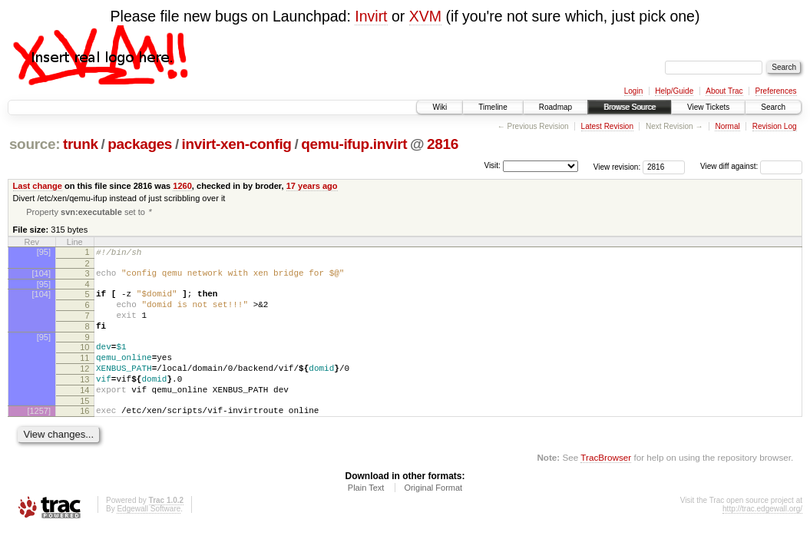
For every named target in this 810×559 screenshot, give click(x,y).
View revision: (617, 166)
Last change (37, 185)
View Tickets (708, 107)
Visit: (492, 165)
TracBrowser (605, 486)
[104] (41, 277)
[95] (44, 253)
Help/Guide (674, 91)
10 (84, 362)
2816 (442, 144)
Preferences (776, 91)
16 (84, 437)
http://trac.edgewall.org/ (762, 538)
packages (139, 144)
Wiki (439, 107)
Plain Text (366, 516)
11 (84, 375)
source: (34, 144)
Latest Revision (607, 126)
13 (84, 401)
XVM (425, 16)
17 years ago (312, 185)
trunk (80, 144)
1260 (182, 185)
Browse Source (629, 107)
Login (633, 91)
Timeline (492, 107)
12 (84, 388)
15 (84, 427)
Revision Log (774, 126)
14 (84, 414)
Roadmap (555, 107)
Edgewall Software (148, 538)
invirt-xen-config (237, 144)
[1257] (39, 437)
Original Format (433, 516)
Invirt (371, 16)
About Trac (724, 91)
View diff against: (751, 166)
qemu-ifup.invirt (354, 144)
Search (773, 107)
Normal (727, 126)
